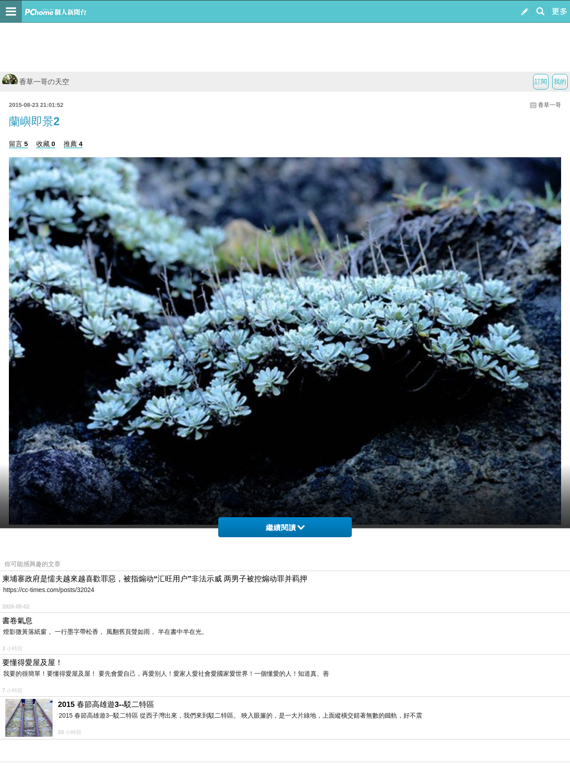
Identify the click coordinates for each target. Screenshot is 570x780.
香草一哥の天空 (35, 82)
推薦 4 (73, 143)
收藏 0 (45, 143)
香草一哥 (549, 105)
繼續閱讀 (285, 528)
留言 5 (18, 143)
